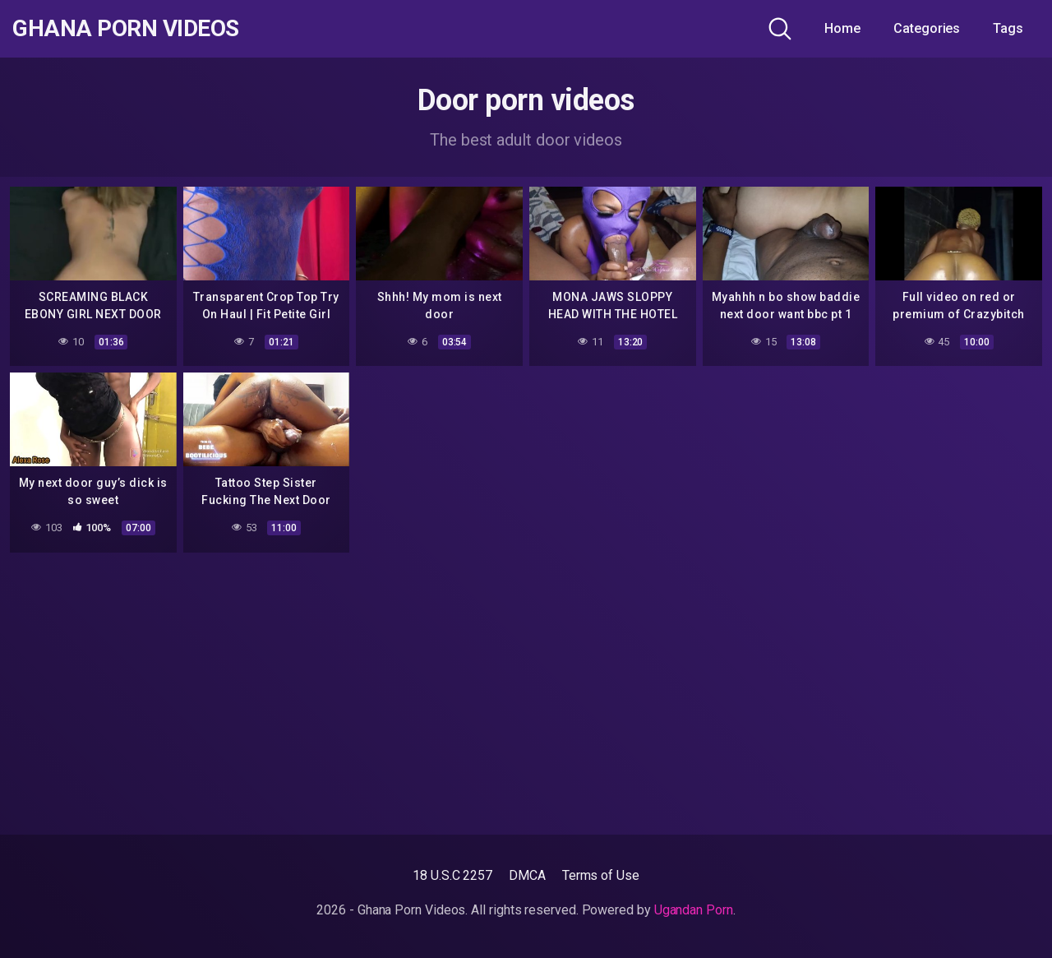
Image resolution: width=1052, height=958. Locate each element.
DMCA (527, 875)
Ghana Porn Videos (125, 29)
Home (842, 28)
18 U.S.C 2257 (452, 875)
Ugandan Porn (693, 910)
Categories (926, 28)
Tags (1008, 28)
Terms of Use (600, 875)
